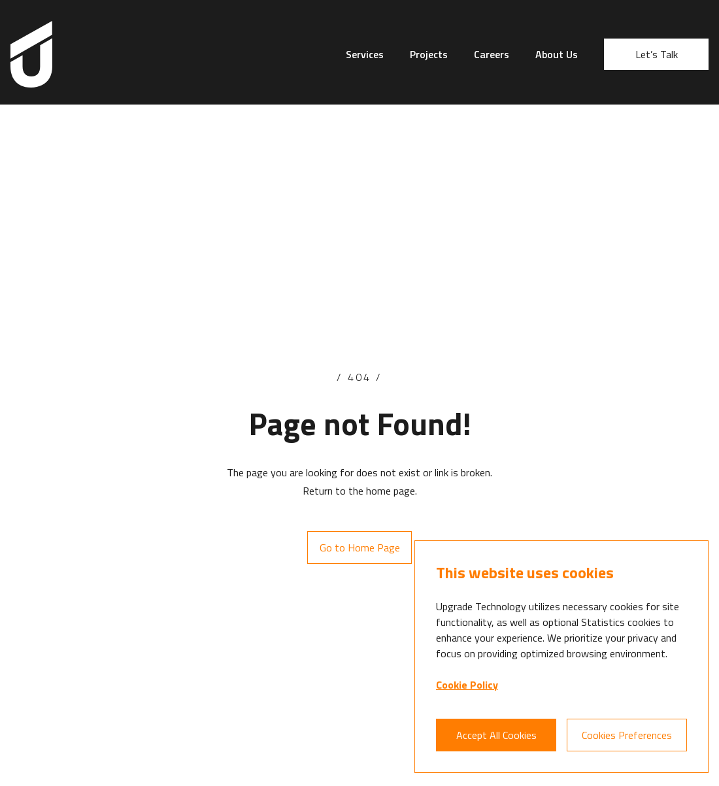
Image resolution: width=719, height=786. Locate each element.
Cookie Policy (467, 685)
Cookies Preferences (627, 735)
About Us (556, 54)
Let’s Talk (656, 54)
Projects (429, 54)
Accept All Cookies (496, 735)
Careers (491, 54)
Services (365, 54)
